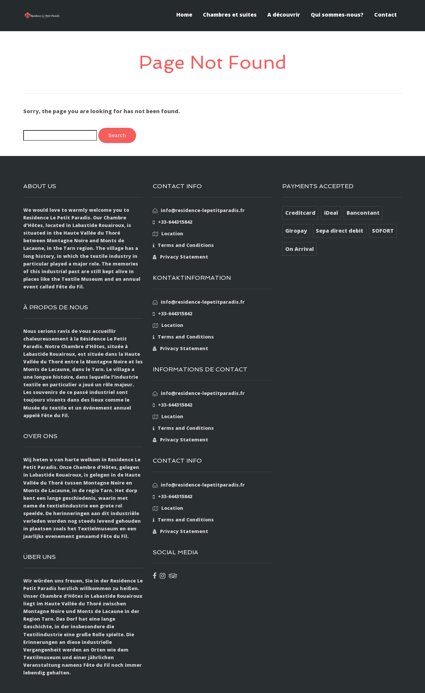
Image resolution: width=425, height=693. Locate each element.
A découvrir (283, 14)
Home (184, 14)
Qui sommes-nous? (337, 14)
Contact (385, 14)
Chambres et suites (230, 14)
